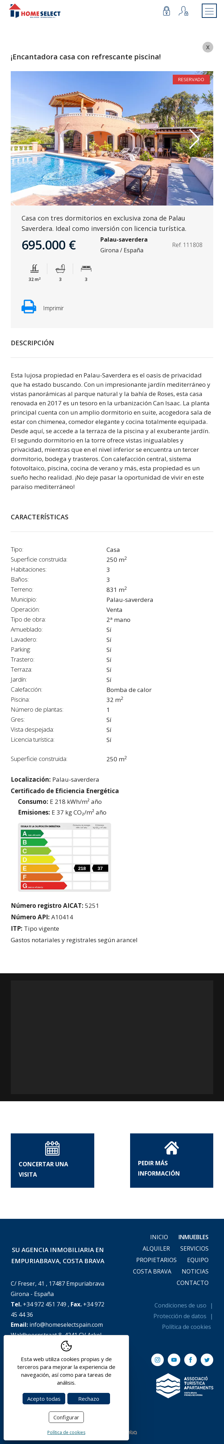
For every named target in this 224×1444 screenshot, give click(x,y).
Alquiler (156, 1248)
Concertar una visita (43, 1159)
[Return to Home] (35, 10)
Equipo (198, 1260)
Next (194, 139)
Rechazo (88, 1398)
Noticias (195, 1271)
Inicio (159, 1237)
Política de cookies (186, 1327)
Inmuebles (193, 1237)
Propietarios (156, 1260)
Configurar (66, 1417)
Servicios (194, 1248)
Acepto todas (44, 1398)
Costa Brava (152, 1271)
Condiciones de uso (180, 1305)
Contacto (193, 1283)
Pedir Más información (159, 1159)
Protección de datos (179, 1316)
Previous (30, 139)
